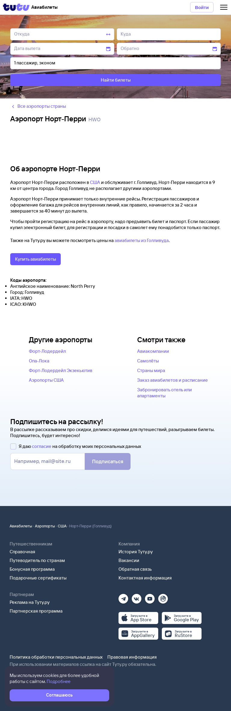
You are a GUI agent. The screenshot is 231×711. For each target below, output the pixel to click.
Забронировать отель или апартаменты (164, 393)
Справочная (22, 551)
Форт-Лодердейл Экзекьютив (60, 370)
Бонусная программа (32, 569)
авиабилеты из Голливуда (142, 240)
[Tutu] (16, 7)
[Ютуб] (150, 597)
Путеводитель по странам (37, 560)
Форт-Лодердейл (47, 351)
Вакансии (129, 560)
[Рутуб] (163, 597)
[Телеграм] (123, 597)
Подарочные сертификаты (38, 578)
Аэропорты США (46, 380)
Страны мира (151, 370)
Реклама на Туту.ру (30, 602)
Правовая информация (132, 657)
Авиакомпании (153, 351)
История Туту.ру (136, 551)
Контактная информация (145, 578)
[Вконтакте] (136, 597)
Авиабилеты (21, 525)
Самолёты (148, 361)
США (95, 182)
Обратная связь (135, 569)
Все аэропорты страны (38, 106)
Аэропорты (45, 525)
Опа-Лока (39, 361)
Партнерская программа (36, 611)
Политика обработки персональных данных (56, 657)
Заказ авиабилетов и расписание (172, 380)
